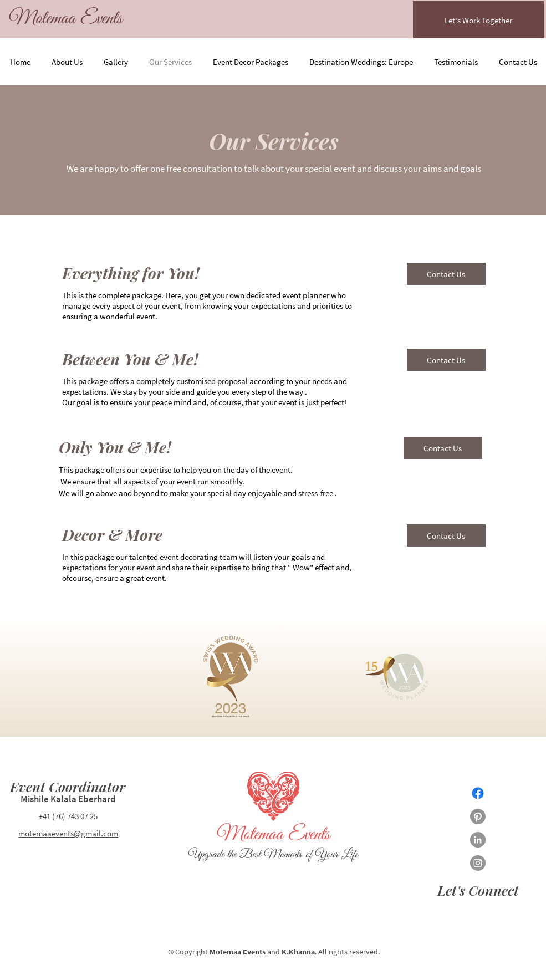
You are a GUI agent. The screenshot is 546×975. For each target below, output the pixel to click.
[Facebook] (478, 793)
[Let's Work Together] (478, 20)
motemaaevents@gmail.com (68, 833)
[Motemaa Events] (65, 19)
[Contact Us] (446, 274)
